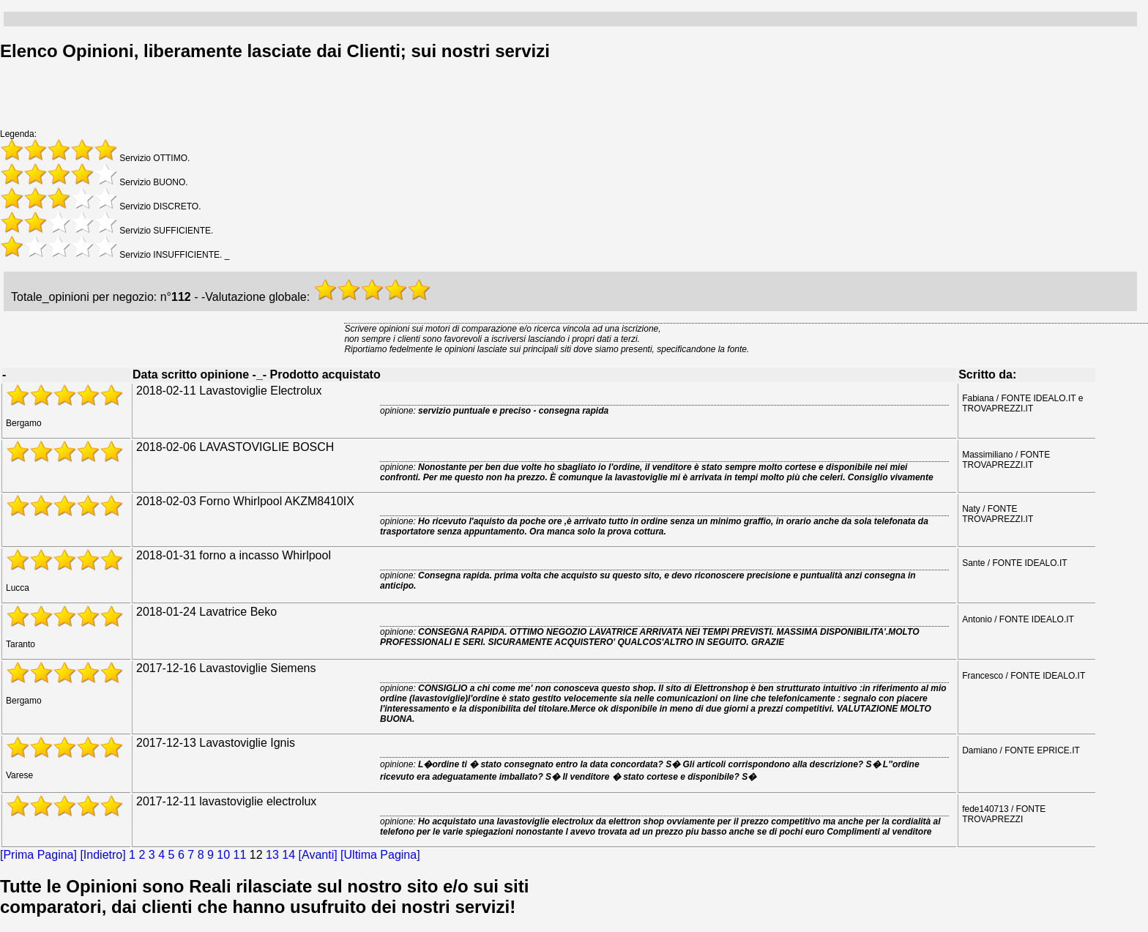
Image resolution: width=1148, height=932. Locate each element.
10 (223, 855)
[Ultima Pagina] (380, 855)
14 (288, 855)
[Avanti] (318, 855)
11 (240, 855)
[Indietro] (102, 855)
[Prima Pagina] (38, 855)
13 (272, 855)
